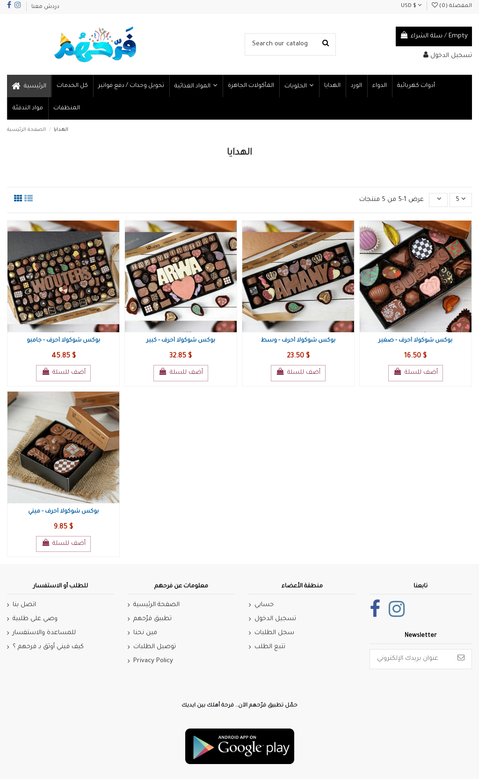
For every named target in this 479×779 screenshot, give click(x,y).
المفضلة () (452, 6)
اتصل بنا (24, 604)
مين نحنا (145, 632)
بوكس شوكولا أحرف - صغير (415, 340)
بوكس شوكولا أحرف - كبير (180, 340)
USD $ (411, 6)
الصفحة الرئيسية (156, 604)
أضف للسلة (63, 372)
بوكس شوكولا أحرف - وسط (298, 340)
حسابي (264, 604)
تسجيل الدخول (275, 618)
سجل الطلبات (274, 632)
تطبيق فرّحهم (152, 618)
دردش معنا (45, 7)
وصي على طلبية (35, 618)
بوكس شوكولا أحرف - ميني (63, 511)
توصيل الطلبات (154, 646)
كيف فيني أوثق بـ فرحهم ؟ (48, 646)
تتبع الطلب (269, 646)
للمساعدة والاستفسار (44, 632)
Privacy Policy (153, 661)
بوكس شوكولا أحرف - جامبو (63, 340)
